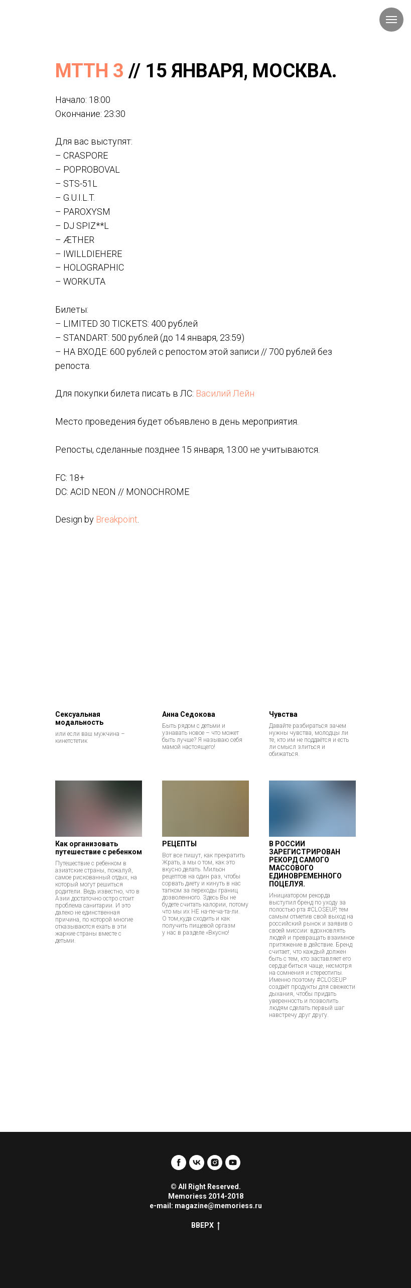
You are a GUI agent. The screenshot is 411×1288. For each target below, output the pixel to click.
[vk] (196, 1162)
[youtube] (232, 1162)
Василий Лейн (225, 393)
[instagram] (214, 1162)
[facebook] (178, 1162)
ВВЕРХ (205, 1225)
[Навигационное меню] (391, 19)
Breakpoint (117, 519)
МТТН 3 (89, 71)
